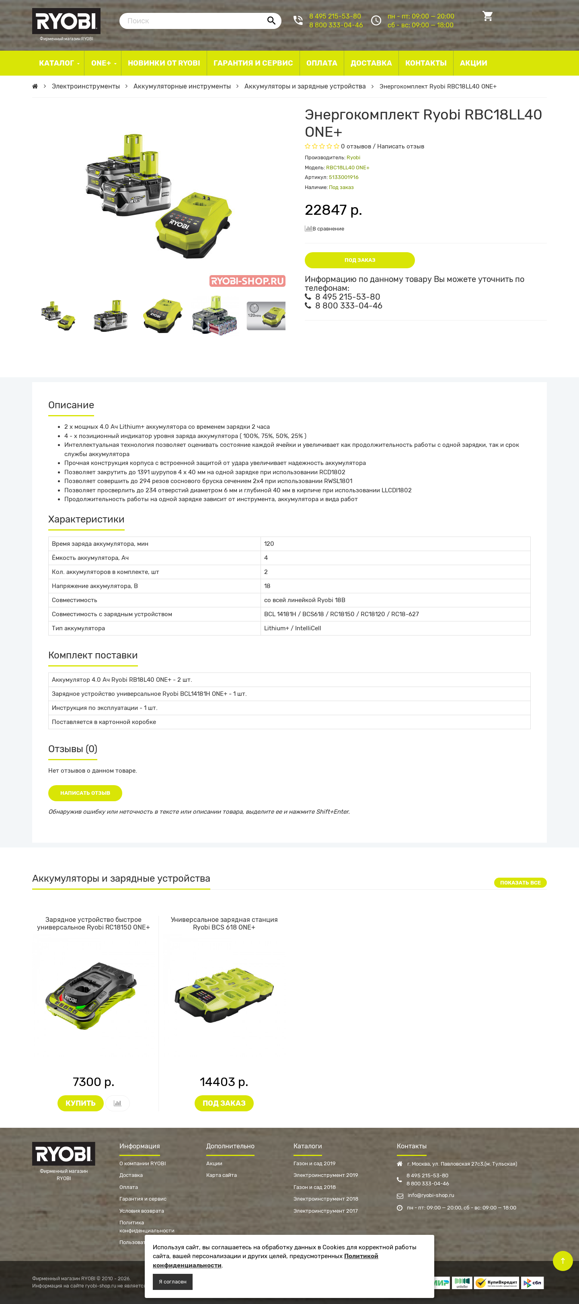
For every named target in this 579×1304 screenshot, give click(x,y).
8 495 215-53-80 (335, 16)
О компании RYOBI (142, 1163)
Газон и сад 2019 (315, 1163)
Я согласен (173, 1282)
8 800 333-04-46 (336, 25)
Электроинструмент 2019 (326, 1175)
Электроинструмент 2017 (326, 1211)
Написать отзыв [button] (85, 793)
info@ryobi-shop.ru (425, 1195)
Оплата (128, 1187)
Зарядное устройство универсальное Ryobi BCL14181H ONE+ (139, 693)
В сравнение (324, 228)
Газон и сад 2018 (315, 1187)
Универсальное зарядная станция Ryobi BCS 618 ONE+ (224, 923)
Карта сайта (221, 1175)
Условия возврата (141, 1211)
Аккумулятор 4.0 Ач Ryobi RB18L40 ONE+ (111, 679)
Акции (214, 1163)
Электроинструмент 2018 (326, 1199)
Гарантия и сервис (142, 1199)
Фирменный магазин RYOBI (66, 20)
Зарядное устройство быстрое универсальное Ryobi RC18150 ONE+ (93, 923)
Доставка (131, 1175)
